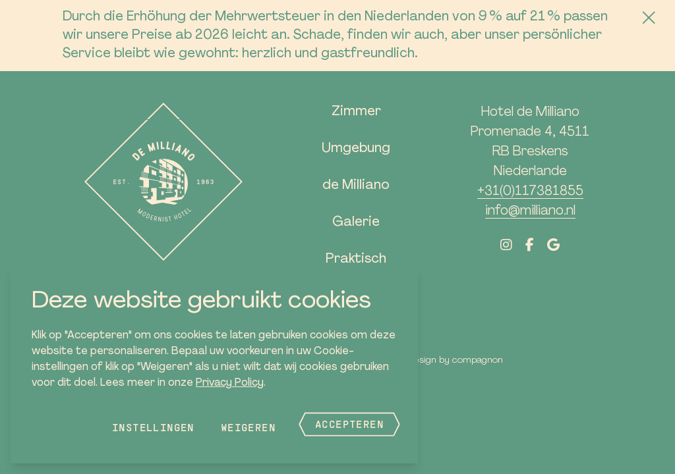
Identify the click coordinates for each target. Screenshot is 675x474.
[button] (30, 95)
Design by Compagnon (455, 360)
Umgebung (356, 148)
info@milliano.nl (530, 211)
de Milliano (356, 185)
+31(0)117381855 (530, 191)
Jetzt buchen (607, 95)
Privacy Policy (230, 383)
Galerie (356, 222)
